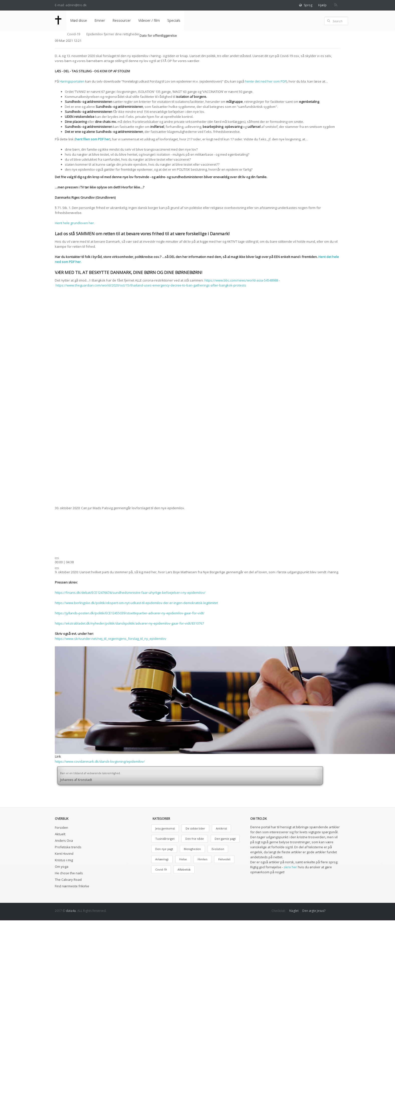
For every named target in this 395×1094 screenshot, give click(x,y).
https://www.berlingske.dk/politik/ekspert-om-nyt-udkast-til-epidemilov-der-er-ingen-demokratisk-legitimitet (136, 603)
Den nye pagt (164, 849)
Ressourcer (121, 20)
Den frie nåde (194, 839)
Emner (99, 20)
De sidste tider (195, 828)
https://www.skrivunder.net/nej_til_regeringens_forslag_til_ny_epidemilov (110, 638)
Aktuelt (60, 834)
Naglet (294, 911)
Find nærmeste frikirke (72, 886)
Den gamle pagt (225, 839)
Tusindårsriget (165, 839)
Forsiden (61, 827)
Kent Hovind (64, 853)
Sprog (308, 5)
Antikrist (221, 828)
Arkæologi (162, 859)
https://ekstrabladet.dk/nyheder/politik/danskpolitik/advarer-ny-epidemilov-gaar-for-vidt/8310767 (129, 623)
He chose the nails (69, 873)
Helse (183, 859)
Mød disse (78, 20)
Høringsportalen (72, 81)
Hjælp (322, 5)
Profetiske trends (68, 847)
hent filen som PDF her (92, 139)
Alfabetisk (184, 869)
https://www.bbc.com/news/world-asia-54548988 (241, 280)
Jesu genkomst (165, 828)
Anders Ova (64, 840)
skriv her (290, 867)
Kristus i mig (64, 860)
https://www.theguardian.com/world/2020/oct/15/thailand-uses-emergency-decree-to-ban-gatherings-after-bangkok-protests (151, 285)
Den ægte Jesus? (313, 911)
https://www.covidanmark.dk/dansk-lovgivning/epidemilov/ (100, 761)
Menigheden (192, 849)
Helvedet (224, 859)
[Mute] (57, 568)
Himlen (202, 859)
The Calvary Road (68, 879)
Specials (173, 20)
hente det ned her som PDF (265, 81)
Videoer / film (149, 20)
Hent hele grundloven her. (75, 223)
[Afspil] (57, 558)
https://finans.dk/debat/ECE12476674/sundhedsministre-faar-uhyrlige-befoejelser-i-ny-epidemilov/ (130, 592)
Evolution (218, 849)
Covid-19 (73, 34)
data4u (71, 911)
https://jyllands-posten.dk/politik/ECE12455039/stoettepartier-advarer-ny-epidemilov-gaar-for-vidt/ (129, 613)
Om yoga (61, 866)
